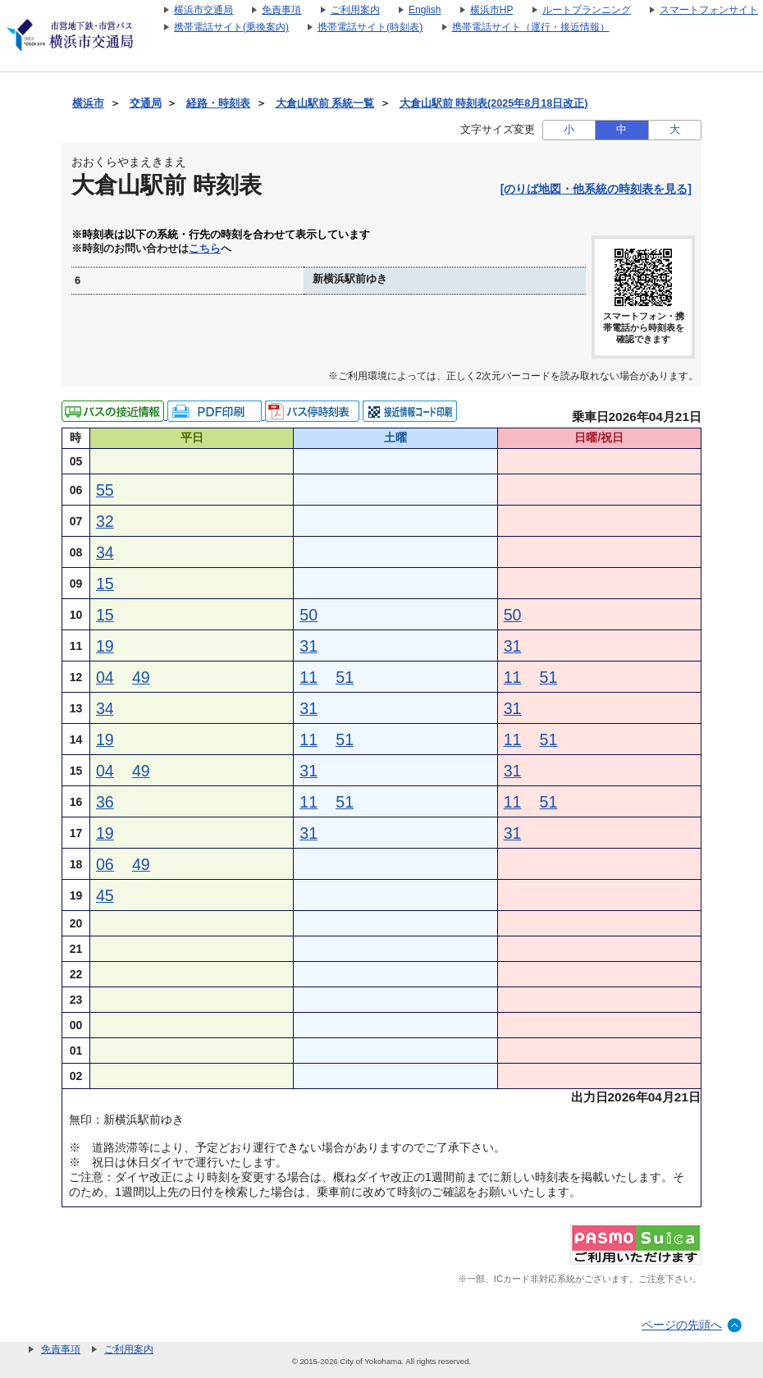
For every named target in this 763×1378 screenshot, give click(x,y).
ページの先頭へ (682, 1324)
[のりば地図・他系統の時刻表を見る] (596, 188)
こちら (205, 248)
